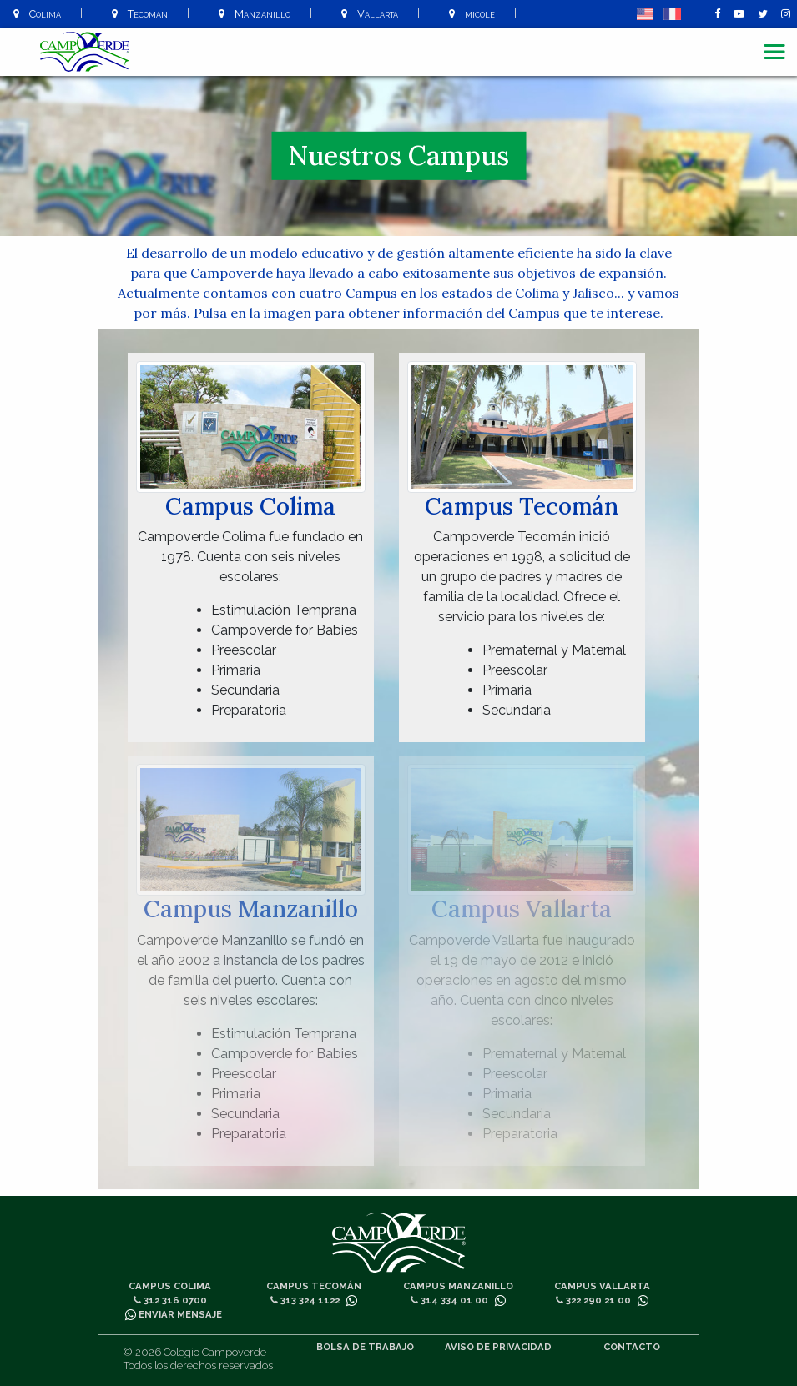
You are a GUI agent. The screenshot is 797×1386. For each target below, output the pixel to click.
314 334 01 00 (449, 1300)
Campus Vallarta (602, 1286)
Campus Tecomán (313, 1286)
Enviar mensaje (173, 1314)
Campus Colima (170, 1286)
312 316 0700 (170, 1300)
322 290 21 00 (593, 1300)
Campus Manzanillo (458, 1286)
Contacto (631, 1347)
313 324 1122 (305, 1300)
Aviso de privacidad (498, 1347)
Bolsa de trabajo (365, 1347)
